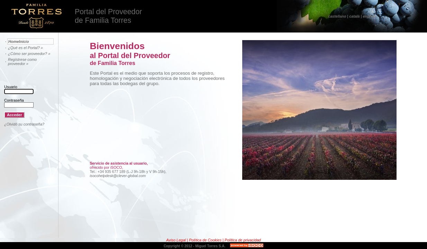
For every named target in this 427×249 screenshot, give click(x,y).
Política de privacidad (243, 240)
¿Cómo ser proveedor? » (29, 54)
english (369, 16)
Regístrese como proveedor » (22, 61)
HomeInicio (18, 41)
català (354, 16)
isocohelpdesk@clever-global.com (118, 176)
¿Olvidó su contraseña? (24, 124)
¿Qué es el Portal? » (25, 48)
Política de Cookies (205, 240)
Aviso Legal (176, 240)
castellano (337, 16)
